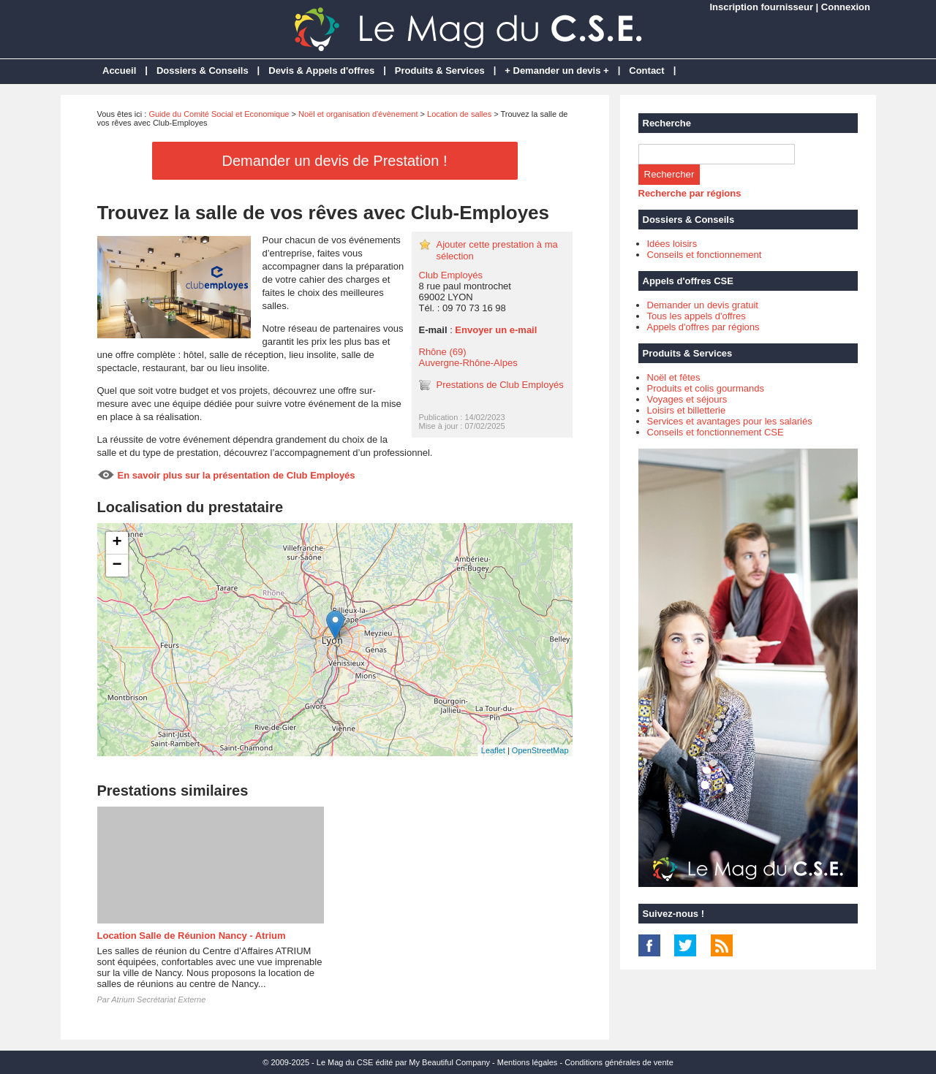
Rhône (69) (443, 351)
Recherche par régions (689, 193)
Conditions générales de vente (619, 1062)
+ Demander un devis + (556, 70)
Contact (646, 70)
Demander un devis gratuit (702, 305)
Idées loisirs (672, 243)
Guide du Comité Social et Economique (218, 114)
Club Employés (451, 275)
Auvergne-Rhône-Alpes (468, 362)
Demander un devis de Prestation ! (335, 161)
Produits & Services (440, 70)
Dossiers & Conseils (202, 70)
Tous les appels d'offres (696, 316)
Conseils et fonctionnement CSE (715, 432)
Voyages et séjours (687, 399)
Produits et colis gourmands (705, 388)
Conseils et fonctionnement (704, 254)
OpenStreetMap (540, 750)
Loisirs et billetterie (686, 410)
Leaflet (493, 750)
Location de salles (459, 114)
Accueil (119, 70)
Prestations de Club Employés (500, 384)
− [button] (116, 565)
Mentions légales (527, 1062)
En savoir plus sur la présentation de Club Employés (236, 475)
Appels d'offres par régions (703, 326)
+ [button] (116, 543)
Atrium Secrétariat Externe (158, 999)
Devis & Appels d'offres (321, 70)
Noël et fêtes (674, 377)
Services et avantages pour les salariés (729, 421)
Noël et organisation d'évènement (358, 114)
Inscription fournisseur (761, 6)
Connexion (845, 6)
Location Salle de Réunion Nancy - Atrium (191, 935)
